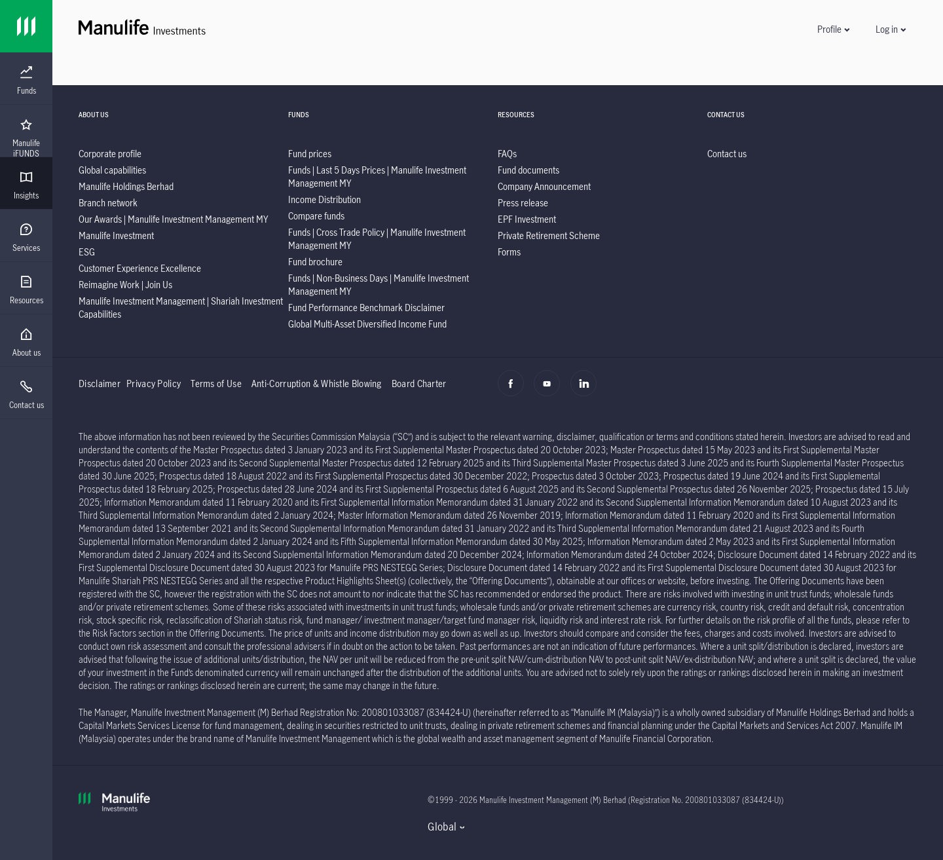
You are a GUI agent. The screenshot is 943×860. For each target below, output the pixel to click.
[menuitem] (26, 80)
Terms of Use (216, 383)
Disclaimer (99, 383)
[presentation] (26, 78)
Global (442, 826)
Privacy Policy (153, 383)
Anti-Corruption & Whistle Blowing (316, 383)
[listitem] (110, 153)
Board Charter (419, 383)
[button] (833, 29)
